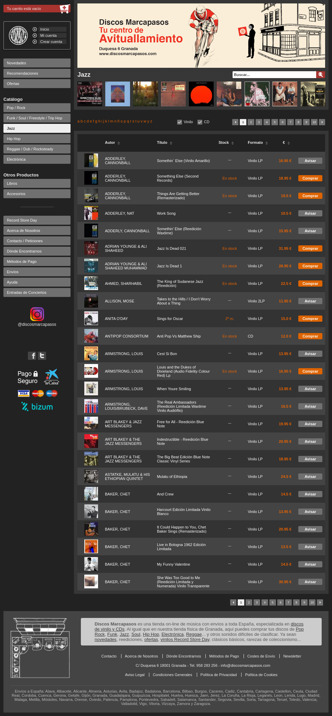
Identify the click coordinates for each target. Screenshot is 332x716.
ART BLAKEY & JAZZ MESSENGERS (123, 424)
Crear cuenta (51, 42)
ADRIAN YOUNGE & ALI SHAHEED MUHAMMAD (126, 266)
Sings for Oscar (170, 319)
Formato (258, 142)
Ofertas (13, 84)
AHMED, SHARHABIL (123, 283)
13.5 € (286, 547)
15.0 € (286, 319)
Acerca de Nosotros (23, 230)
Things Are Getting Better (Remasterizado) (178, 196)
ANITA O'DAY (116, 319)
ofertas (151, 639)
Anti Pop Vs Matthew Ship (179, 336)
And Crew (165, 494)
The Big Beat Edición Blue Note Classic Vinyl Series (183, 459)
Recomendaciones (22, 73)
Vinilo (188, 122)
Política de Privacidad (219, 675)
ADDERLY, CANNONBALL (127, 231)
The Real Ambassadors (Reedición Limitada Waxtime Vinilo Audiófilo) (181, 406)
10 (314, 122)
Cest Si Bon (167, 354)
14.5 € (286, 494)
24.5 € (286, 476)
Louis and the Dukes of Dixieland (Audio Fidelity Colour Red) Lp (183, 371)
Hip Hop (14, 139)
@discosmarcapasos (37, 322)
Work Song (166, 213)
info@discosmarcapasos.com (245, 665)
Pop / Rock (16, 108)
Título (164, 142)
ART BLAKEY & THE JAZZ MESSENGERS (123, 441)
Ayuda (12, 282)
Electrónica (16, 159)
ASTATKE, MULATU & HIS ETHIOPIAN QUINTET (127, 476)
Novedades (16, 63)
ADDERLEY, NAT (119, 213)
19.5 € (286, 196)
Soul (135, 634)
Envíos (13, 272)
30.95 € (285, 582)
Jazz (11, 128)
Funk (112, 634)
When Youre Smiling (174, 389)
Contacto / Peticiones (25, 241)
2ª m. (229, 319)
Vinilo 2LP (256, 301)
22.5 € (286, 283)
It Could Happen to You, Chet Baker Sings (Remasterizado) (181, 529)
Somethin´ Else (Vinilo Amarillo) (183, 161)
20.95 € (285, 441)
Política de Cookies (261, 675)
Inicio (44, 29)
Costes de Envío (261, 656)
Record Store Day (22, 220)
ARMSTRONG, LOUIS (124, 354)
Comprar (310, 178)
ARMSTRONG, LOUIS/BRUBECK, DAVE (126, 406)
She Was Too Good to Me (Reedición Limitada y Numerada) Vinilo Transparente (183, 582)
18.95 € (285, 178)
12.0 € (286, 336)
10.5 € (286, 213)
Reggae (194, 634)
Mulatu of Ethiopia (172, 476)
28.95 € (285, 266)
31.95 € (285, 248)
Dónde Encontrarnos (24, 251)
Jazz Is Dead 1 (169, 266)
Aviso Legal (134, 675)
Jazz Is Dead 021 (171, 248)
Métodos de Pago (21, 261)
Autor (112, 142)
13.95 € (285, 354)
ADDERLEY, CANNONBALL (118, 161)
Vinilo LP (255, 161)
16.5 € (286, 406)
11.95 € (285, 301)
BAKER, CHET (117, 494)
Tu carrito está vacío (24, 9)
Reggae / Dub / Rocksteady (30, 149)
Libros (12, 183)
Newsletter (292, 656)
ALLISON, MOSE (119, 301)
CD (207, 122)
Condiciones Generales (172, 675)
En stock (230, 178)
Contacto (109, 656)
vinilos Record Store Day (185, 639)
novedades (106, 639)
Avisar (310, 161)
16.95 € (285, 161)
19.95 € (285, 424)
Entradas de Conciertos (26, 292)
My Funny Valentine (173, 564)
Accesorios (16, 194)
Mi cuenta (48, 35)
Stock (226, 142)
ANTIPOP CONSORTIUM (126, 336)
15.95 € (285, 231)
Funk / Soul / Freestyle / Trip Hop (34, 118)
